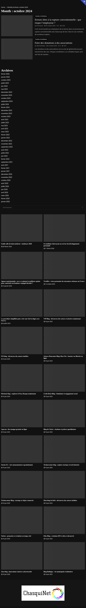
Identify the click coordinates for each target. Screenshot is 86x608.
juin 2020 (4, 189)
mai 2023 (4, 126)
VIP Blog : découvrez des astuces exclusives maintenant (62, 319)
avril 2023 (4, 129)
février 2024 (5, 107)
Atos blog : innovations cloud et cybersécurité (16, 572)
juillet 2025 (5, 83)
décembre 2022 (6, 141)
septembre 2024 (7, 101)
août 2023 (4, 119)
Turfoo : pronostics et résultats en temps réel (16, 536)
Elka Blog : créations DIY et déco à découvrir (59, 536)
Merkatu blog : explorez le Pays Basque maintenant (18, 394)
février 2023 (5, 135)
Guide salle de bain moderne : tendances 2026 (16, 244)
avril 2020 (4, 192)
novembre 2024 (6, 95)
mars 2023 (5, 132)
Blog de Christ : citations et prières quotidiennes (60, 429)
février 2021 (5, 168)
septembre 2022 (7, 147)
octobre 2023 (5, 116)
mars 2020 (5, 195)
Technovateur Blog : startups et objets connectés (17, 500)
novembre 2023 (6, 113)
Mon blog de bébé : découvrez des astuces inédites (60, 500)
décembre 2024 (6, 92)
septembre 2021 (7, 162)
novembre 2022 (6, 144)
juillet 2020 (5, 186)
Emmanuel (40, 26)
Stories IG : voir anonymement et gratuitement (17, 465)
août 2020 (4, 183)
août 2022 (4, 150)
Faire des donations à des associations (53, 42)
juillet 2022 (5, 153)
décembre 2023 (6, 110)
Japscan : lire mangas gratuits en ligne (14, 429)
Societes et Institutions (41, 16)
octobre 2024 (5, 98)
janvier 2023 (5, 138)
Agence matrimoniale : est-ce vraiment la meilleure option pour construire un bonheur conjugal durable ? (20, 282)
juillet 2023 (5, 122)
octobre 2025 (5, 80)
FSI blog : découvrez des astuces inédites (14, 356)
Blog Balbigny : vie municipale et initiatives (58, 572)
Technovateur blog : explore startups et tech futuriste (61, 465)
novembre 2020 (6, 177)
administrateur (41, 46)
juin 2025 (4, 86)
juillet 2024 (5, 104)
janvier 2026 (5, 77)
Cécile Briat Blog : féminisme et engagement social (61, 394)
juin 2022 (4, 156)
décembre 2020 (6, 174)
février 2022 (5, 159)
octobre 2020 (5, 180)
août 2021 (4, 165)
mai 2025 (4, 89)
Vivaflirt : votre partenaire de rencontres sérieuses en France (64, 281)
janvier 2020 (5, 201)
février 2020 (5, 198)
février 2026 (5, 74)
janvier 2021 (5, 171)
